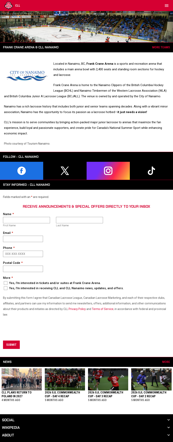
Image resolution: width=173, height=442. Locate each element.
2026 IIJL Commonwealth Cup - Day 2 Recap (148, 394)
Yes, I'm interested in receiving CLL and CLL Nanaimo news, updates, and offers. (64, 288)
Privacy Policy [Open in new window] (77, 309)
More (6, 278)
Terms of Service (102, 309)
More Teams (161, 47)
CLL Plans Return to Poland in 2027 (17, 394)
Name (7, 214)
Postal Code (11, 263)
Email (7, 233)
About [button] (8, 435)
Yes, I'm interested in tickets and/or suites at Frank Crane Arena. (52, 283)
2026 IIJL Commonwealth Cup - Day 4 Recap (62, 394)
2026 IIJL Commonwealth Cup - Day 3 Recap (105, 394)
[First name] (26, 220)
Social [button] (8, 420)
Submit (11, 345)
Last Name (62, 225)
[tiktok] (151, 171)
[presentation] (33, 329)
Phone (7, 248)
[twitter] (64, 171)
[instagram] (108, 171)
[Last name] (79, 220)
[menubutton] (166, 5)
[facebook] (21, 171)
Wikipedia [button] (11, 427)
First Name (9, 225)
